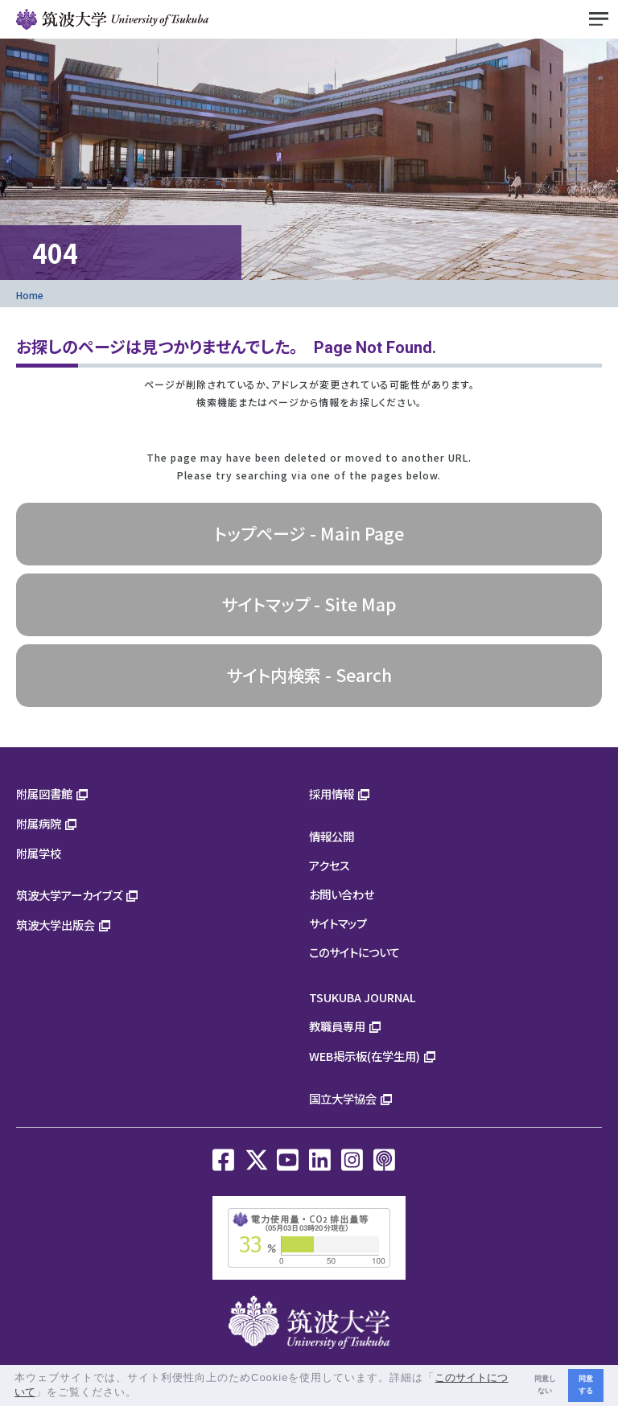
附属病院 (38, 823)
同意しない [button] (545, 1385)
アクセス (329, 865)
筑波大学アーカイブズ (69, 894)
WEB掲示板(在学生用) (364, 1055)
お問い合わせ (341, 894)
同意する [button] (586, 1385)
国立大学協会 (343, 1098)
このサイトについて (354, 952)
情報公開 (331, 836)
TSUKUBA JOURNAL (362, 997)
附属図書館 (44, 793)
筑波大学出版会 (55, 924)
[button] (143, 1394)
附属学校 (38, 853)
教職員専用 (337, 1026)
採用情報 (331, 793)
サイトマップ (338, 923)
